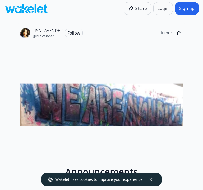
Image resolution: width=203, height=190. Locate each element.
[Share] (137, 8)
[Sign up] (187, 8)
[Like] (179, 33)
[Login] (163, 8)
